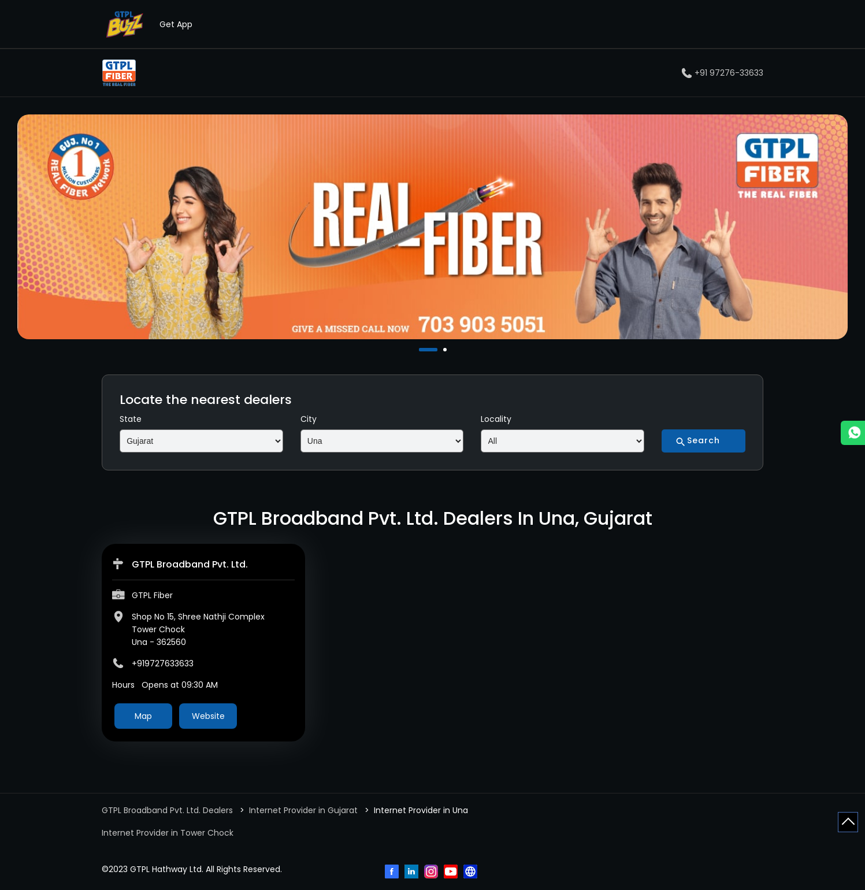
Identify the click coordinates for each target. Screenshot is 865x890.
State (131, 419)
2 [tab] (446, 350)
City (308, 419)
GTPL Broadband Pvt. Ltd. (190, 564)
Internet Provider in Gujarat (303, 810)
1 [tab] (422, 350)
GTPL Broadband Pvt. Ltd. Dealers (168, 810)
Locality (496, 419)
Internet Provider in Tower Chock (167, 832)
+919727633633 (163, 663)
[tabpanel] (432, 226)
